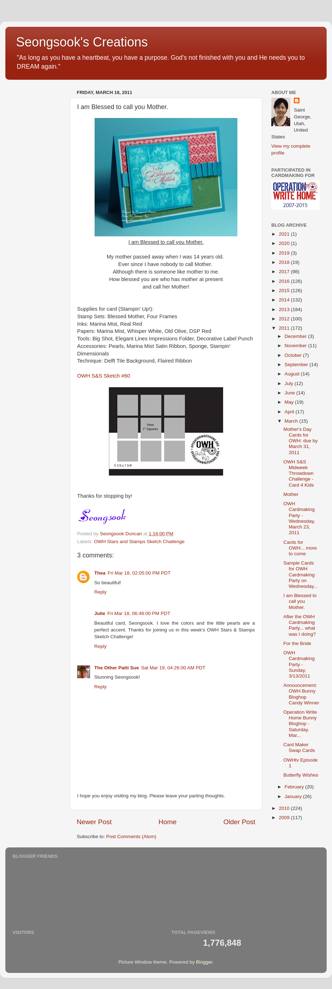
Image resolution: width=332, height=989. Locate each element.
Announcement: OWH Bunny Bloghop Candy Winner (301, 694)
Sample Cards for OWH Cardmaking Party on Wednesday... (300, 574)
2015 (285, 290)
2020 (285, 243)
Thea (100, 573)
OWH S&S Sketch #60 (103, 376)
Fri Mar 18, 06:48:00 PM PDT (138, 613)
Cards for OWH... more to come (300, 548)
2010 (285, 808)
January (294, 796)
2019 (285, 253)
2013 (285, 309)
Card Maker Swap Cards (299, 747)
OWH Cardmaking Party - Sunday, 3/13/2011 (299, 664)
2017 (285, 271)
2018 (285, 262)
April (290, 411)
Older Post (239, 822)
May (290, 402)
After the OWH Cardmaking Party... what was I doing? (299, 625)
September (297, 364)
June (290, 392)
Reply (100, 592)
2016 (285, 281)
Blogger (204, 962)
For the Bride (297, 643)
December (296, 336)
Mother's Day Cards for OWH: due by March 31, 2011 (300, 441)
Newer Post (94, 822)
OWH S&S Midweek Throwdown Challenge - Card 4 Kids (298, 473)
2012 (285, 318)
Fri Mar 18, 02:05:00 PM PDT (139, 573)
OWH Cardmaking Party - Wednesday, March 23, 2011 (299, 518)
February (295, 786)
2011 (285, 328)
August (293, 374)
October (294, 355)
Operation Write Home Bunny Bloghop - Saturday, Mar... (300, 723)
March (292, 421)
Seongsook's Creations (82, 42)
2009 (285, 817)
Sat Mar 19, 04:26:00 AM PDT (173, 667)
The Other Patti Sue (116, 667)
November (296, 345)
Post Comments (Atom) (131, 836)
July (290, 383)
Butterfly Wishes (300, 775)
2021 (285, 234)
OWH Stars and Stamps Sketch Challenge (139, 541)
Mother (290, 494)
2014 (285, 299)
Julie (99, 613)
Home (167, 822)
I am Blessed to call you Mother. (300, 601)
